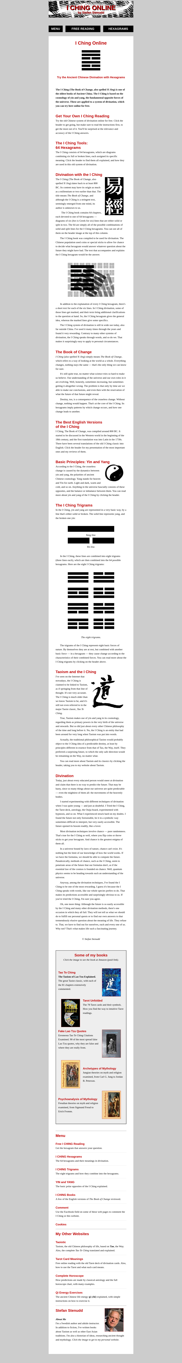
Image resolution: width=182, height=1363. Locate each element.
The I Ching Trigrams (74, 505)
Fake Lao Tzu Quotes (72, 1031)
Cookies (61, 1224)
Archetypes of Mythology (99, 1068)
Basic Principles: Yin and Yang (83, 462)
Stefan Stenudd (69, 1310)
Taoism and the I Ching (76, 672)
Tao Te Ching (66, 972)
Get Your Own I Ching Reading (82, 116)
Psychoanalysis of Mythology (77, 1099)
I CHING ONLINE (90, 7)
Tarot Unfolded (92, 1000)
